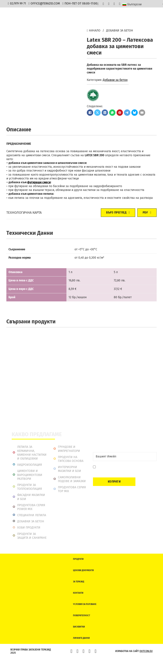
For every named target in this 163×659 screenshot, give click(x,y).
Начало (93, 30)
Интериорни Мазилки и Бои (69, 469)
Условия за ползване (84, 604)
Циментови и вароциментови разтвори (29, 474)
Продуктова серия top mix (72, 489)
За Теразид (78, 581)
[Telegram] (127, 112)
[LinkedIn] (105, 112)
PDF (147, 212)
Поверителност (81, 615)
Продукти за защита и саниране (31, 536)
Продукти (78, 559)
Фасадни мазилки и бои (31, 497)
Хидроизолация (29, 465)
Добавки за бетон (119, 30)
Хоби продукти (28, 527)
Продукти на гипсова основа (70, 459)
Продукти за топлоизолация (29, 487)
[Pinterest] (120, 112)
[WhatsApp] (112, 112)
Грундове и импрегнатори (69, 449)
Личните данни (81, 638)
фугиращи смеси (39, 182)
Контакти (78, 593)
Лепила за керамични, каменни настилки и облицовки (31, 452)
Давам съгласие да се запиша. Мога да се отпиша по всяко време (125, 469)
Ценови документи (83, 570)
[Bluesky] (134, 112)
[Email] (125, 456)
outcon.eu (146, 651)
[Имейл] (142, 112)
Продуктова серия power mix (31, 507)
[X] (97, 112)
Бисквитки (79, 627)
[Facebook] (90, 112)
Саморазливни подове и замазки (72, 479)
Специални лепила (31, 515)
